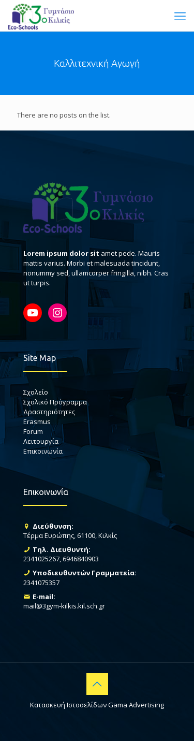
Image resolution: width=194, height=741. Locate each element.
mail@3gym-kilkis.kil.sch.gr (64, 606)
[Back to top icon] (97, 684)
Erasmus (37, 421)
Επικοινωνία (43, 451)
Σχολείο (35, 392)
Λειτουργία (40, 441)
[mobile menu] (180, 15)
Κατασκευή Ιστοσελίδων (68, 704)
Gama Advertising (136, 704)
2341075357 (41, 582)
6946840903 (81, 558)
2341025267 (41, 558)
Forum (33, 431)
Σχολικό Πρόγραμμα (55, 401)
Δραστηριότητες (49, 411)
